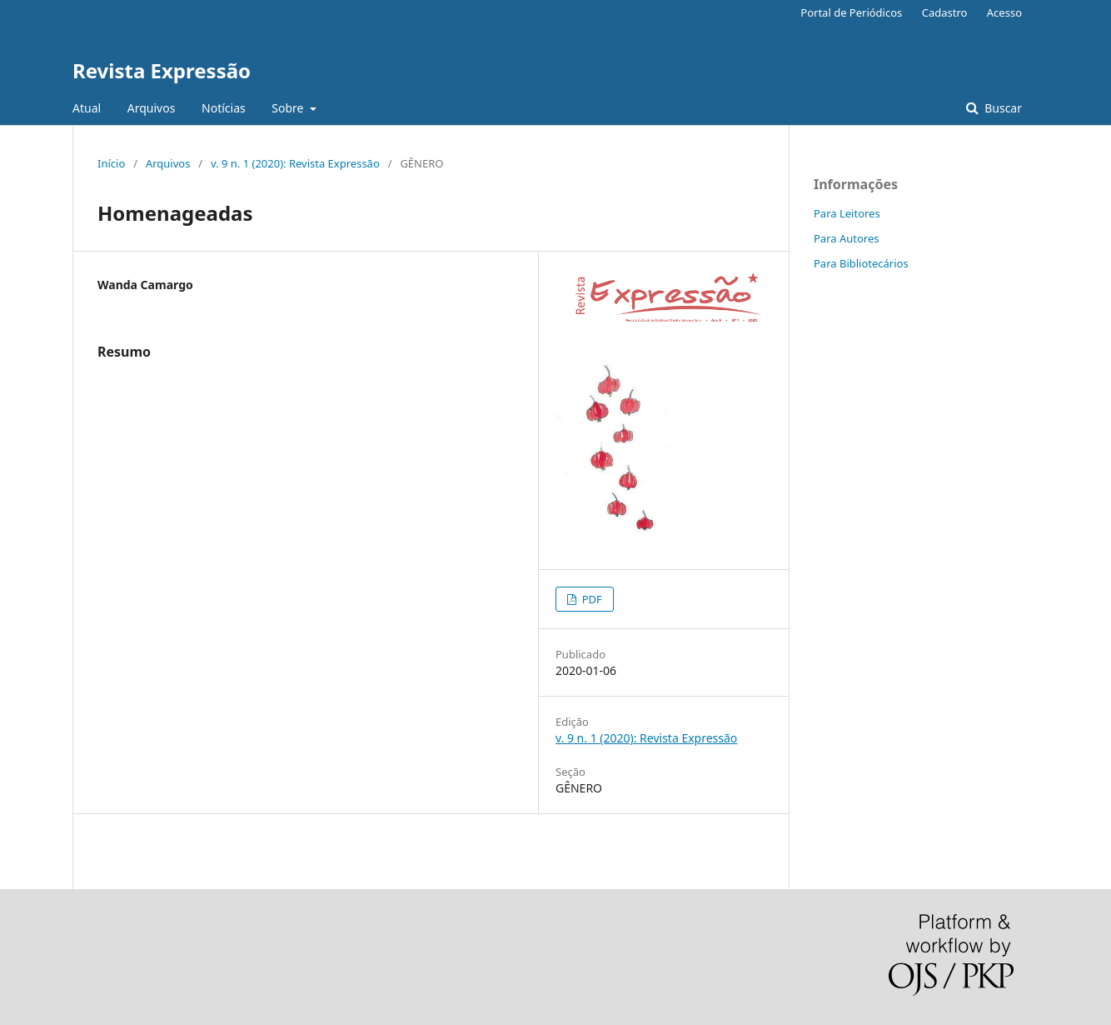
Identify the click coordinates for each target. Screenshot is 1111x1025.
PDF (590, 599)
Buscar (1002, 108)
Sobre (289, 108)
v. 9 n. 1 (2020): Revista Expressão (295, 163)
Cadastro (945, 12)
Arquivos (151, 108)
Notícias (224, 108)
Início (111, 163)
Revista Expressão (161, 70)
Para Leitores (847, 213)
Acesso (1004, 12)
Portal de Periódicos (851, 12)
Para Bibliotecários (861, 263)
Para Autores (846, 238)
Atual (86, 108)
